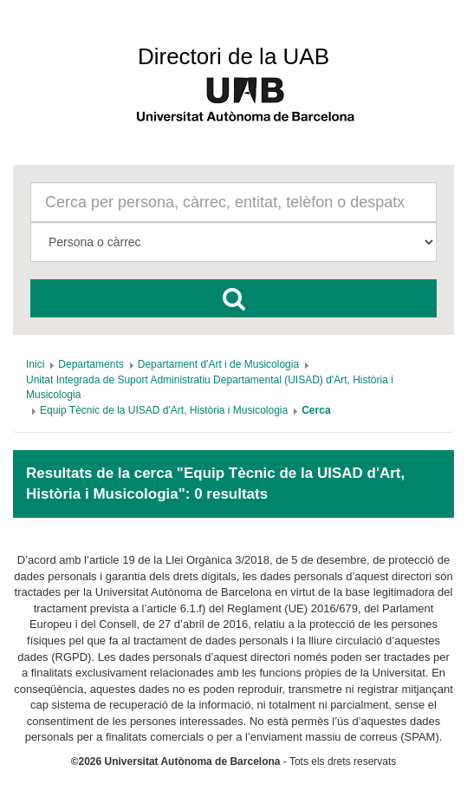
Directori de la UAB (233, 56)
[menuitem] (35, 364)
